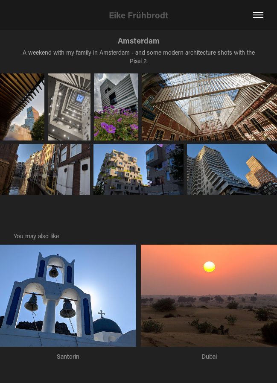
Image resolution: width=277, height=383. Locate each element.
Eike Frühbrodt (138, 14)
